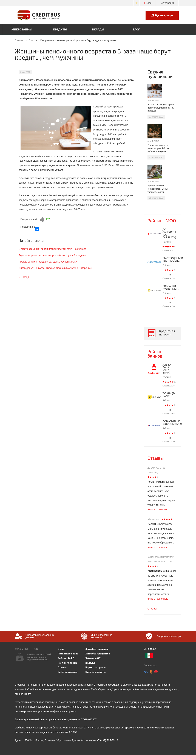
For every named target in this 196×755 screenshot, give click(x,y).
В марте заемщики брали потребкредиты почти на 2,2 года (52, 248)
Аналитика (153, 100)
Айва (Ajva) (153, 519)
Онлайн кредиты (95, 671)
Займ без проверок (97, 648)
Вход (148, 3)
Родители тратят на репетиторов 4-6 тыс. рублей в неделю (53, 255)
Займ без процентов (97, 653)
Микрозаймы (22, 29)
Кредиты (60, 29)
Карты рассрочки (95, 667)
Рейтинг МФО (161, 220)
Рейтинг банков (155, 353)
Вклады (98, 29)
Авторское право (68, 653)
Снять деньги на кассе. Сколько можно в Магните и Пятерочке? (55, 268)
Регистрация (167, 3)
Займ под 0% (93, 658)
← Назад (24, 277)
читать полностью (157, 509)
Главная (19, 40)
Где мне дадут (162, 15)
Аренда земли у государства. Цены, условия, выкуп (48, 261)
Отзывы (155, 458)
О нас (61, 648)
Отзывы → (153, 608)
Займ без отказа (68, 671)
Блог (136, 29)
